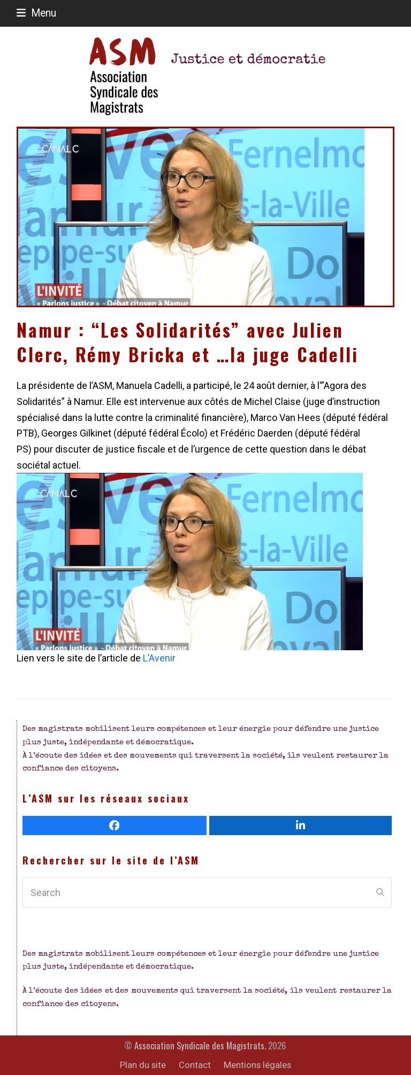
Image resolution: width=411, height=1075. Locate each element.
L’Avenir (158, 658)
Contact (195, 1065)
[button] (36, 13)
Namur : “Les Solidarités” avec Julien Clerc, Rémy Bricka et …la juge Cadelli (188, 342)
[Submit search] (380, 892)
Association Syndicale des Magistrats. (200, 1045)
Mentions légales (257, 1065)
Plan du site (143, 1065)
